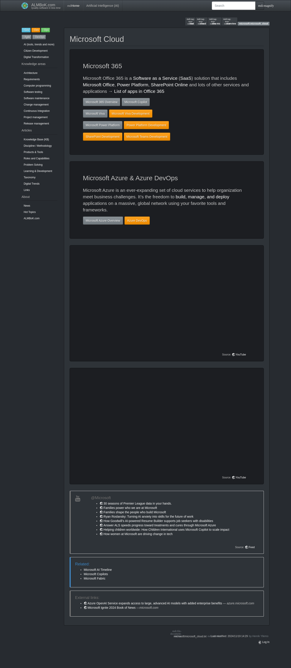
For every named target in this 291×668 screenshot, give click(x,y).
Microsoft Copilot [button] (135, 102)
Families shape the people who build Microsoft (135, 512)
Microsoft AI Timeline (98, 569)
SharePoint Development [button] (103, 136)
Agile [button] (26, 37)
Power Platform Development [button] (146, 125)
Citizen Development (36, 50)
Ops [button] (45, 30)
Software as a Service (155, 78)
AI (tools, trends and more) (39, 44)
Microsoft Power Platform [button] (103, 125)
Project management (36, 117)
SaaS (185, 78)
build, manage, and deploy (202, 196)
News (27, 205)
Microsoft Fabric (94, 578)
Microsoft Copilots (96, 574)
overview (229, 21)
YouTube (241, 354)
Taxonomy (29, 177)
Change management (36, 104)
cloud (201, 21)
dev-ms (214, 21)
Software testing (33, 91)
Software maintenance (36, 98)
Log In (263, 642)
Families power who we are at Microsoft (130, 508)
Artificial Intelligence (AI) (102, 5)
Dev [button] (36, 30)
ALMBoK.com (32, 218)
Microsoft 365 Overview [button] (101, 102)
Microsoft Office (98, 84)
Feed (252, 547)
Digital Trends (32, 183)
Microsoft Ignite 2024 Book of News (111, 607)
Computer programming (37, 85)
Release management (36, 123)
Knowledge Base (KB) (36, 139)
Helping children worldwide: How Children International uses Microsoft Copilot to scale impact (166, 529)
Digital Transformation (36, 57)
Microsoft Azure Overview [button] (103, 220)
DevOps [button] (39, 37)
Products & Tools (33, 152)
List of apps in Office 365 (139, 91)
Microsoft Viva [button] (95, 113)
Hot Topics (30, 212)
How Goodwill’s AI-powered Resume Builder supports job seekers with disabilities (158, 521)
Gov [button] (26, 30)
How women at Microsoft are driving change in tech (138, 534)
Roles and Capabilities (36, 158)
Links (27, 190)
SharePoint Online (169, 84)
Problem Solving (33, 164)
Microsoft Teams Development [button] (147, 136)
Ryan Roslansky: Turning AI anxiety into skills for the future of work (148, 516)
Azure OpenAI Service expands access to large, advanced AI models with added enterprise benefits (155, 603)
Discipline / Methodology (38, 145)
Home (73, 5)
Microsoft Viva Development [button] (131, 113)
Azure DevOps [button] (137, 220)
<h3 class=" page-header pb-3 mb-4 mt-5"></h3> (167, 303)
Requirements (32, 79)
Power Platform (132, 84)
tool (190, 21)
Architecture (30, 73)
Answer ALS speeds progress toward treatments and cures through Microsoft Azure (160, 525)
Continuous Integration (37, 110)
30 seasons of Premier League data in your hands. (138, 503)
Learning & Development (38, 171)
